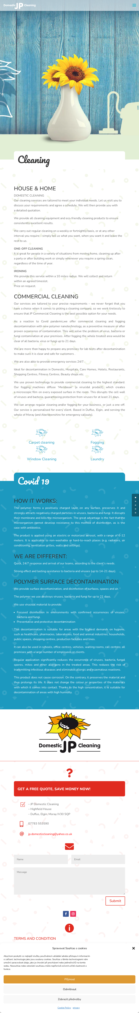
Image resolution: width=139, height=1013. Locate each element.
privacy (76, 1007)
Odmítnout (69, 989)
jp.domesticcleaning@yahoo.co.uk (50, 834)
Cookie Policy (64, 1007)
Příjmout (69, 979)
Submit (115, 900)
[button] (133, 948)
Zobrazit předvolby (69, 999)
